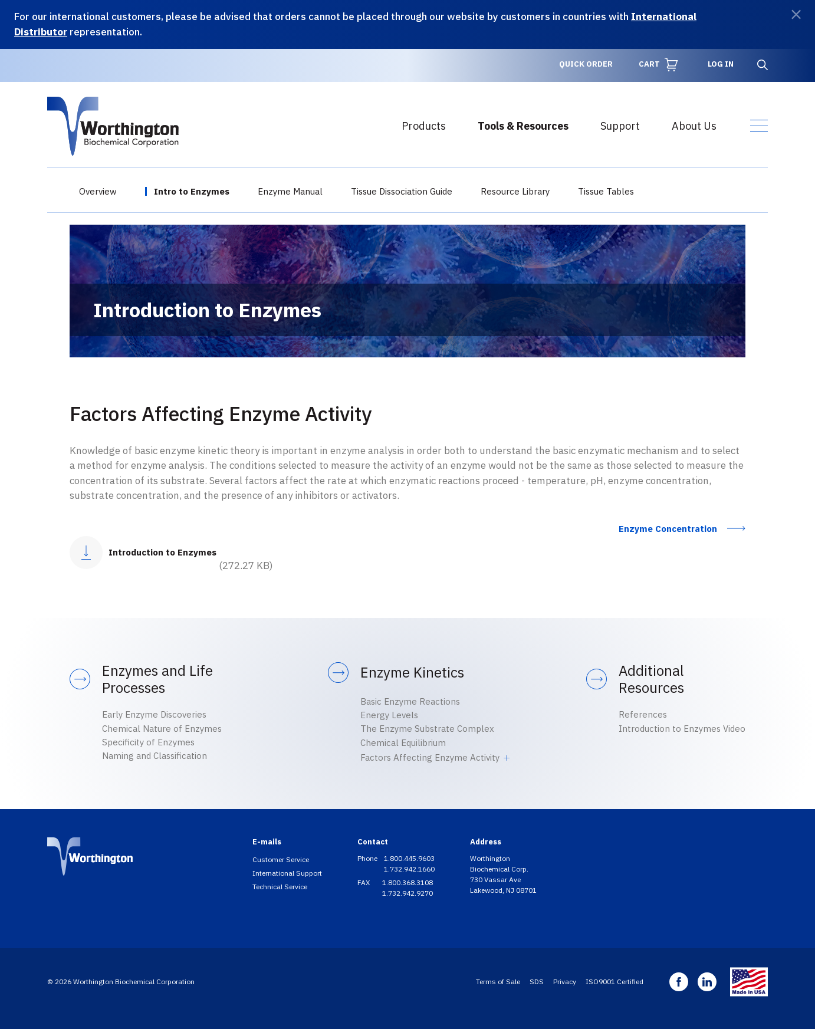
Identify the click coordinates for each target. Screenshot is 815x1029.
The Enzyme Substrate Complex (427, 728)
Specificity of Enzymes (148, 742)
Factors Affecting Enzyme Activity (429, 757)
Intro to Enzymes (191, 191)
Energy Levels (389, 715)
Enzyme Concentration (668, 528)
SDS (537, 981)
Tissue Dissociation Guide (401, 191)
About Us (694, 126)
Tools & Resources (523, 126)
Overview (98, 191)
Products (424, 126)
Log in (721, 64)
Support (620, 126)
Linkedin (707, 981)
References (643, 714)
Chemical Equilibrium (403, 742)
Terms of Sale (498, 981)
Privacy (564, 981)
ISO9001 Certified (614, 981)
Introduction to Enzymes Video (682, 728)
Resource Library (515, 191)
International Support (287, 873)
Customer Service (280, 859)
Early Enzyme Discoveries (154, 714)
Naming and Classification (154, 755)
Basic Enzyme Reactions (410, 701)
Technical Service (279, 886)
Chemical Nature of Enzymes (162, 728)
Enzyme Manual (290, 191)
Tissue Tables (606, 191)
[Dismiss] (796, 14)
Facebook (678, 981)
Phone (368, 858)
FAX (364, 882)
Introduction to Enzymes (162, 552)
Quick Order (586, 64)
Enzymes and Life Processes (157, 679)
